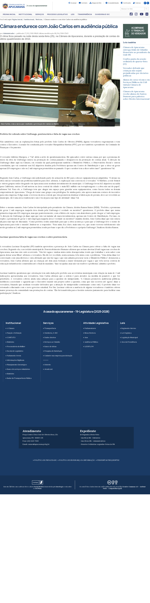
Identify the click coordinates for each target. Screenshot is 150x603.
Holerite (47, 365)
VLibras (138, 3)
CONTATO (11, 337)
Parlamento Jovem (14, 356)
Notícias (39, 19)
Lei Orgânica (126, 333)
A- (148, 3)
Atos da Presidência (129, 342)
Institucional (25, 14)
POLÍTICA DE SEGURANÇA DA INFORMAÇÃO (77, 460)
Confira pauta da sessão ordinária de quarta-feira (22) (135, 61)
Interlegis (59, 487)
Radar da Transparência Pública (19, 378)
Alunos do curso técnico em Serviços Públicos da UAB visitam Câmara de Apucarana (136, 83)
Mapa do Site (96, 3)
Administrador (8, 33)
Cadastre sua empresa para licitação (58, 356)
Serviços (39, 14)
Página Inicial (9, 14)
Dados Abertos (50, 337)
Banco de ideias (50, 346)
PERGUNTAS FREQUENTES (108, 460)
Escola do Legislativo (15, 351)
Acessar (74, 3)
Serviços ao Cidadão (52, 342)
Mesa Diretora (90, 333)
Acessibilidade (113, 3)
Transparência (85, 14)
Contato (84, 3)
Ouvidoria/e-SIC (102, 14)
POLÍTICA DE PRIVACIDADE (45, 460)
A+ (145, 3)
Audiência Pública (91, 342)
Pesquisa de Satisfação (53, 351)
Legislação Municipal (129, 337)
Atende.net (48, 369)
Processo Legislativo (57, 14)
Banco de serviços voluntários (18, 369)
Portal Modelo (39, 487)
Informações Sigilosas (15, 360)
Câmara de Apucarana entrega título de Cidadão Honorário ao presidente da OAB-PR (136, 51)
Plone (40, 488)
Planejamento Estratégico (17, 365)
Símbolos (10, 342)
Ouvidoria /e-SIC (51, 333)
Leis (72, 14)
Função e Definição (14, 333)
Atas (86, 337)
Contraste (127, 3)
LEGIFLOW (89, 346)
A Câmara (10, 328)
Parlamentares (90, 328)
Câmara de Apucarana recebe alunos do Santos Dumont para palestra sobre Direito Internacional (136, 95)
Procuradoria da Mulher (16, 346)
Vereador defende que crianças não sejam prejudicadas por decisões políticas (135, 72)
